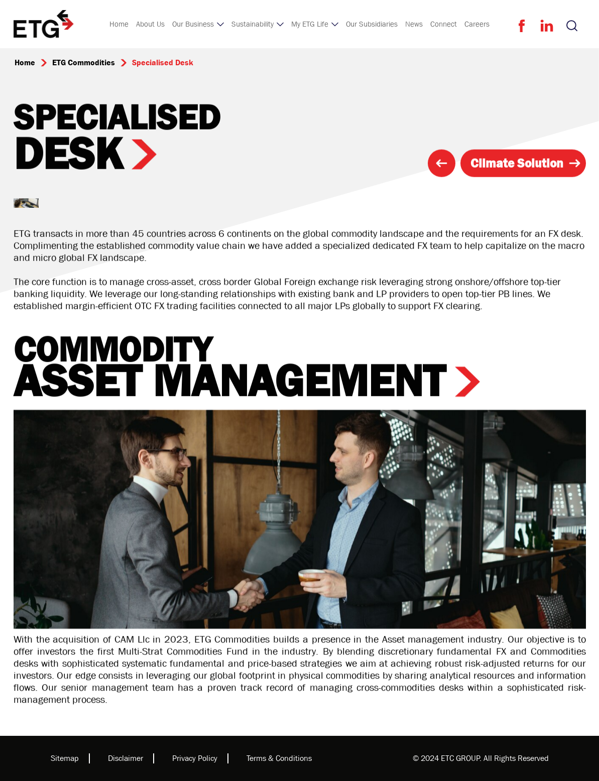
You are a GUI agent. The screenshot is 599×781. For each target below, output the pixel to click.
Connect (443, 24)
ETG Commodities (83, 62)
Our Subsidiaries (372, 24)
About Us (150, 24)
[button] (198, 24)
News (414, 24)
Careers (477, 24)
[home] (44, 24)
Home (119, 24)
